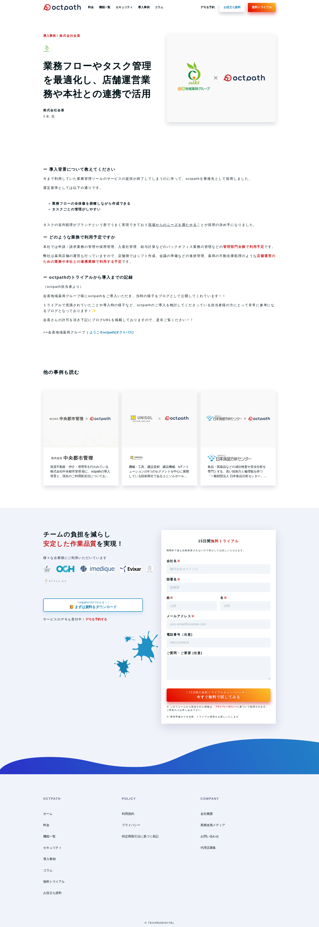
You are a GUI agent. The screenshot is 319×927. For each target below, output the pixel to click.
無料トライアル (262, 7)
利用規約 (128, 813)
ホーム (48, 813)
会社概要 (206, 813)
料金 (91, 7)
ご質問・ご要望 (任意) (184, 653)
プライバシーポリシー (226, 707)
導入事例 (143, 7)
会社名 (174, 561)
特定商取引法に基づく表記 (140, 836)
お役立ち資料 (232, 7)
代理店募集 (208, 847)
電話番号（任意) (180, 634)
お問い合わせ (209, 836)
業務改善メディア (212, 825)
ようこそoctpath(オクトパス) (111, 332)
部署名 (174, 579)
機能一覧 (104, 7)
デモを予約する (96, 619)
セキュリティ (124, 7)
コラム (159, 7)
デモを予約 (207, 7)
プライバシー (131, 825)
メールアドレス (181, 616)
